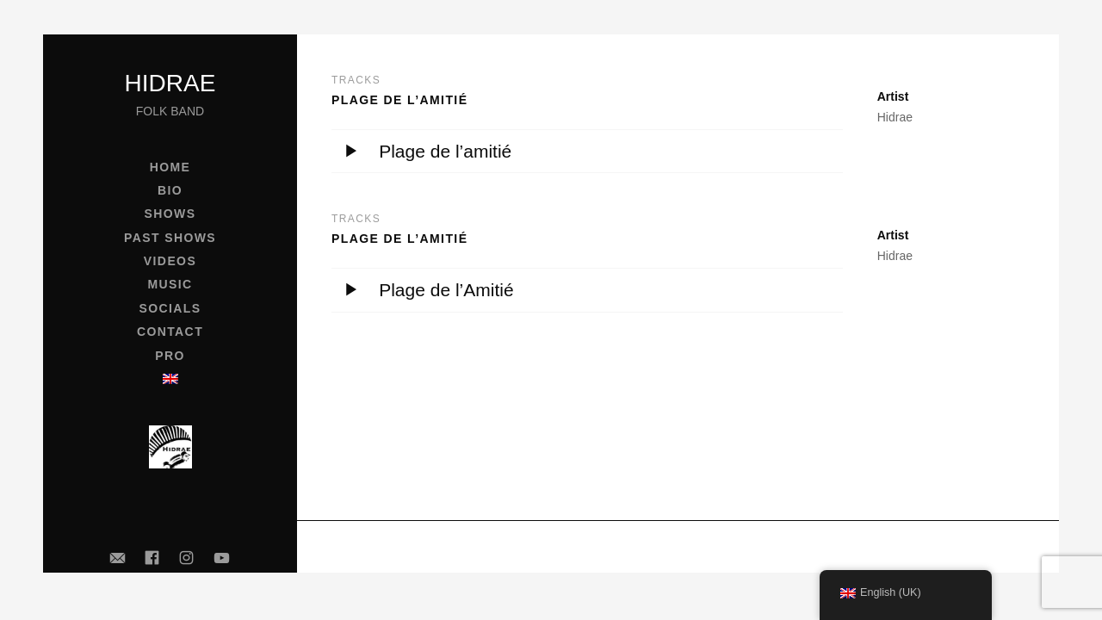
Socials (170, 308)
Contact (170, 331)
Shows (170, 213)
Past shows (170, 238)
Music (169, 284)
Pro (170, 356)
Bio (170, 190)
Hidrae (170, 83)
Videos (170, 261)
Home (170, 167)
